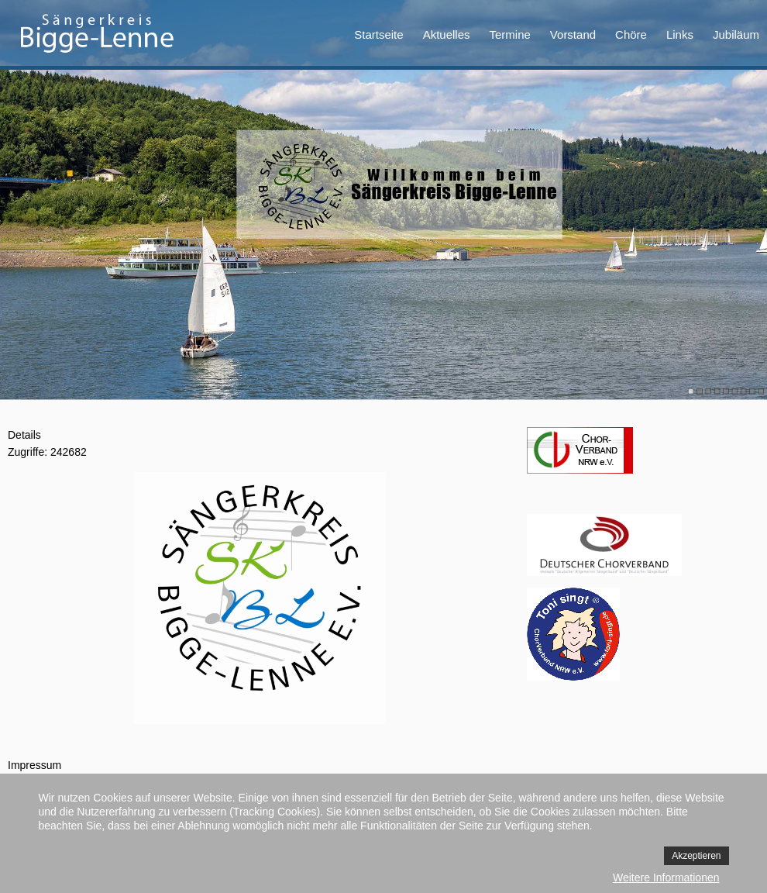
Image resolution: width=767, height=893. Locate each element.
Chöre (631, 34)
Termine (510, 34)
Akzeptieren (696, 855)
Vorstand (573, 34)
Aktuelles (446, 34)
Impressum (34, 765)
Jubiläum (736, 34)
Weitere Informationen (666, 877)
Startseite (378, 34)
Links (679, 34)
